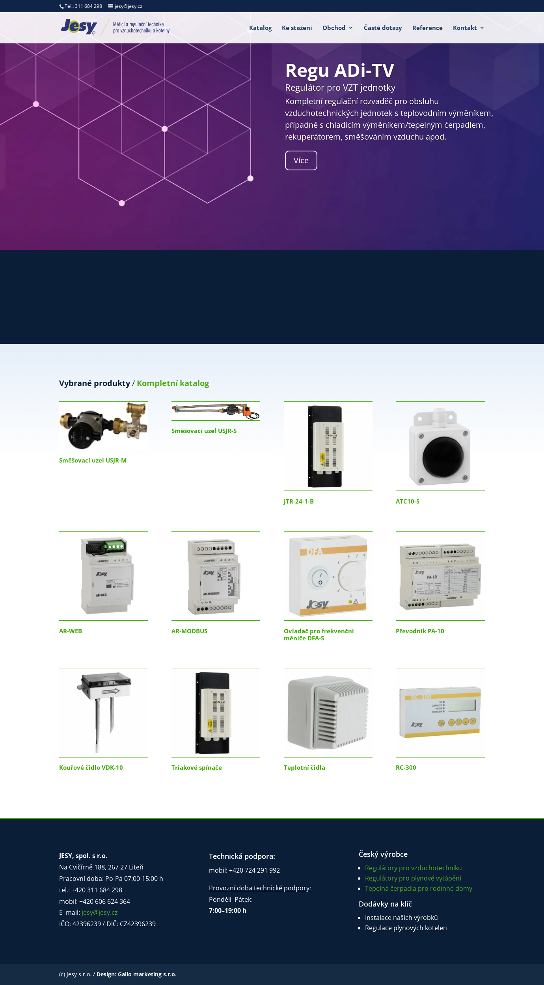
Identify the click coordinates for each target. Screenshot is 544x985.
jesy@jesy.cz (100, 912)
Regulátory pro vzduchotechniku (413, 868)
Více (301, 160)
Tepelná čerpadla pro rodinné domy (418, 888)
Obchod (334, 28)
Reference (427, 28)
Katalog (260, 28)
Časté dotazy (383, 28)
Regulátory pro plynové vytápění (413, 878)
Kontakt (465, 28)
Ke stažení (297, 28)
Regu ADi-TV (339, 70)
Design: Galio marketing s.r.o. (137, 974)
